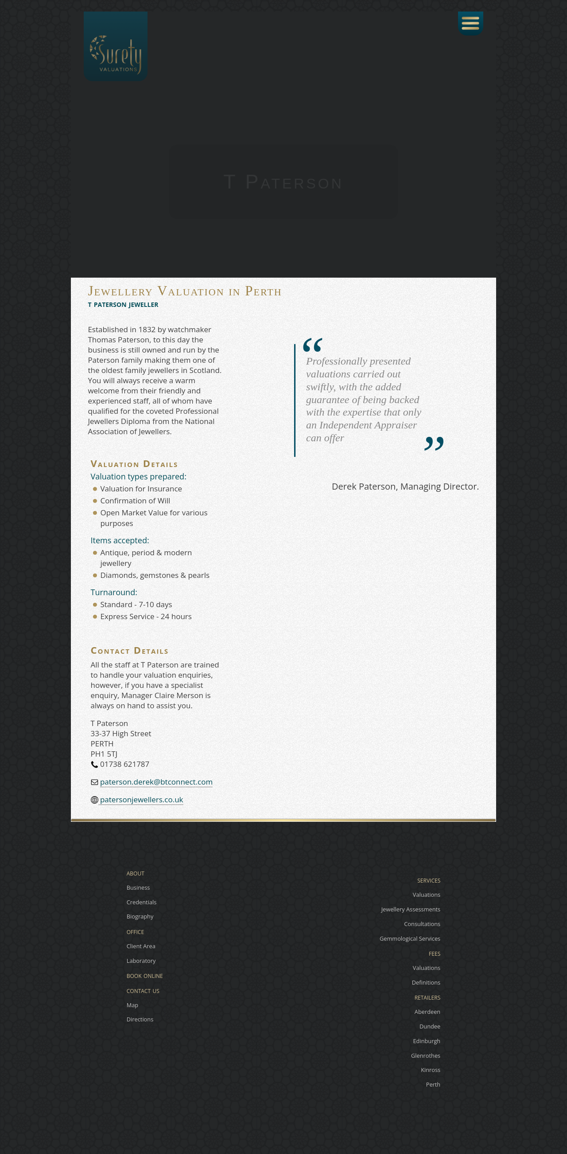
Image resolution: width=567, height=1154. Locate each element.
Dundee (429, 1026)
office (135, 931)
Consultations (422, 924)
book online (145, 975)
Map (132, 1005)
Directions (140, 1020)
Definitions (426, 982)
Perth (433, 1084)
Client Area (141, 946)
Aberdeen (427, 1012)
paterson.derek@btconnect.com (156, 782)
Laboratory (141, 961)
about (135, 872)
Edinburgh (426, 1041)
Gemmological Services (410, 938)
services (428, 879)
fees (434, 952)
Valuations (426, 895)
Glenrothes (425, 1056)
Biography (140, 917)
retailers (428, 996)
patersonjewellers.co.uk (140, 799)
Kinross (430, 1070)
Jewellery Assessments (411, 909)
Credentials (142, 902)
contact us (143, 989)
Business (138, 887)
